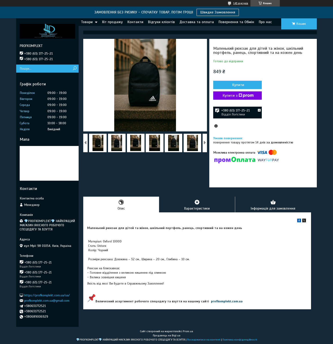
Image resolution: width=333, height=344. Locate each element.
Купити (238, 85)
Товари (87, 22)
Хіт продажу (112, 22)
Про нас (265, 22)
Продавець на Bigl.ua (166, 335)
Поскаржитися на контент (203, 339)
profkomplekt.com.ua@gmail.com (46, 301)
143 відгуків (240, 3)
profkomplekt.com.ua (227, 301)
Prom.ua (188, 331)
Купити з (238, 95)
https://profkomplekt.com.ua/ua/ (47, 295)
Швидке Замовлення (217, 12)
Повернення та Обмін (236, 22)
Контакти (135, 22)
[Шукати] (75, 69)
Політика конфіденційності (239, 339)
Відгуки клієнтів (161, 22)
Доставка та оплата (196, 22)
